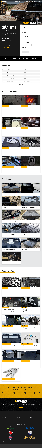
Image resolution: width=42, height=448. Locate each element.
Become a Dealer (17, 420)
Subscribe (21, 407)
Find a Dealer (6, 47)
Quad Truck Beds (17, 417)
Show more (21, 84)
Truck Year (24, 47)
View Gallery (33, 22)
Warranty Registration (31, 420)
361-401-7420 (4, 417)
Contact (14, 441)
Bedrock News (30, 417)
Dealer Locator (34, 1)
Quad (23, 1)
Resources (28, 1)
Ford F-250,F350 (27, 40)
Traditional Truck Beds (16, 1)
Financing (29, 422)
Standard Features (16, 58)
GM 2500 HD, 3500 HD (28, 42)
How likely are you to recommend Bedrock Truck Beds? (21, 388)
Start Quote (25, 52)
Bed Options (25, 58)
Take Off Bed (26, 36)
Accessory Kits (33, 58)
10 (39, 392)
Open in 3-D (26, 22)
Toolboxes (7, 58)
